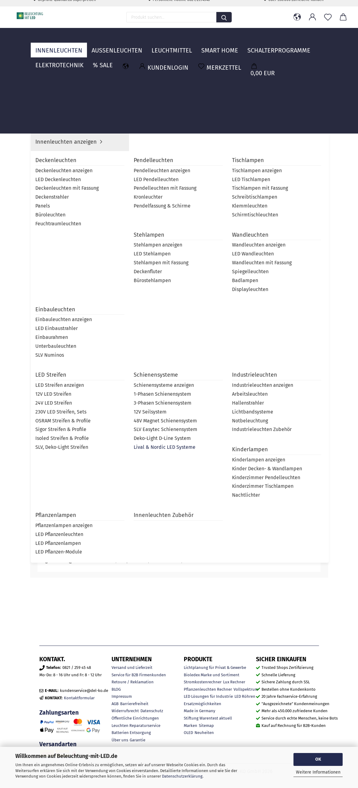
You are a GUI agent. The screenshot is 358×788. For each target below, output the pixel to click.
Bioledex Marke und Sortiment (211, 675)
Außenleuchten (117, 44)
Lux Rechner (234, 682)
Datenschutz (151, 710)
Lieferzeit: (225, 145)
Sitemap (206, 725)
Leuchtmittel (171, 44)
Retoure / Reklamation (133, 682)
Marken (190, 725)
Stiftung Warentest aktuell (208, 718)
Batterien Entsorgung (131, 732)
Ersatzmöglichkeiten (202, 703)
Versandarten (58, 744)
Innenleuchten (58, 44)
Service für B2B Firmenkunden (139, 675)
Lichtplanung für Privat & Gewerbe (215, 667)
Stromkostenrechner (203, 682)
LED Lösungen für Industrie (208, 696)
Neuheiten (204, 732)
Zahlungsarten (59, 712)
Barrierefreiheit (134, 703)
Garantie (137, 740)
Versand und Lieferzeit (132, 667)
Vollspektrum (246, 689)
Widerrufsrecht (125, 710)
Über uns (120, 740)
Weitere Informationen (318, 772)
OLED (188, 732)
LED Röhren (244, 696)
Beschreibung (58, 363)
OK (318, 759)
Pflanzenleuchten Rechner (208, 689)
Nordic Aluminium (284, 155)
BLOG (116, 689)
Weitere (259, 44)
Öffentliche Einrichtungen (135, 718)
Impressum (122, 696)
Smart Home (219, 44)
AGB (115, 703)
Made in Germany (199, 710)
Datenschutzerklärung (182, 776)
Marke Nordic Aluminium (121, 363)
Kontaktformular (79, 698)
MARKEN (312, 44)
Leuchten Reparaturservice (136, 725)
